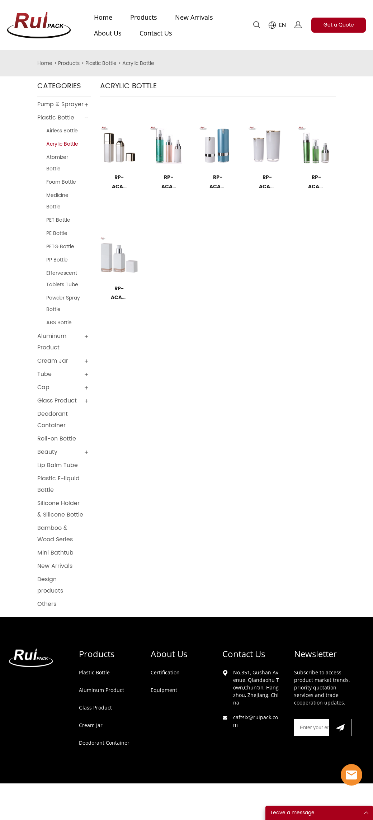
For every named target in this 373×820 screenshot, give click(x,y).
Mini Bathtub (55, 552)
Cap (43, 387)
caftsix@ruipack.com (255, 721)
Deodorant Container (52, 419)
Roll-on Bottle (56, 438)
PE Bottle (56, 233)
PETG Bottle (60, 246)
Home (103, 17)
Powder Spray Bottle (63, 304)
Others (46, 604)
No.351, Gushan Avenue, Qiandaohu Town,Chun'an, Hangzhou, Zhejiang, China (256, 687)
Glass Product (57, 400)
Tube (44, 374)
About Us (108, 33)
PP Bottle (57, 260)
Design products (50, 585)
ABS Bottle (59, 323)
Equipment (164, 690)
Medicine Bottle (57, 201)
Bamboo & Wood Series (55, 533)
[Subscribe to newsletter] (340, 727)
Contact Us (156, 33)
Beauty (47, 452)
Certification (165, 672)
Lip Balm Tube (57, 465)
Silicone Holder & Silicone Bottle (60, 509)
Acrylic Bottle (138, 63)
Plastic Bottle (101, 63)
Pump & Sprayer (60, 104)
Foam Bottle (61, 182)
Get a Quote (339, 25)
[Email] (311, 727)
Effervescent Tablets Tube (62, 279)
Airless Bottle (62, 131)
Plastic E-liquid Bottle (58, 484)
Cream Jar (52, 361)
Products (143, 17)
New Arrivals (194, 17)
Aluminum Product (51, 341)
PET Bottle (58, 220)
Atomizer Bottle (57, 163)
